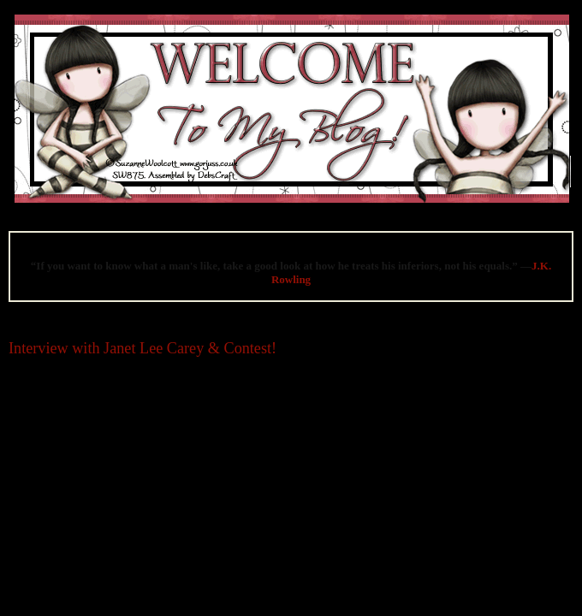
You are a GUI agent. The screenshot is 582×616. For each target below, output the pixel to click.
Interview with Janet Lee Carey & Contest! (142, 348)
